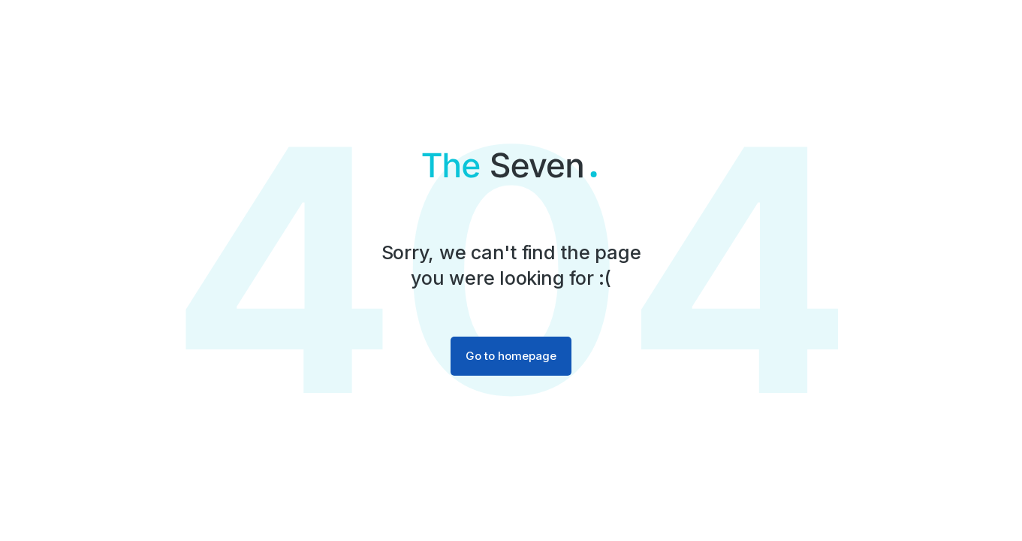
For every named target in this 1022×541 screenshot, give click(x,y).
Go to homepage (511, 356)
